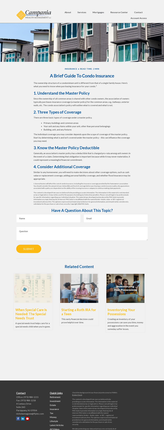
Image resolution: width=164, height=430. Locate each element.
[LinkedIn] (23, 418)
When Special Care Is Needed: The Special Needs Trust (31, 314)
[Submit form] (28, 249)
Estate (53, 405)
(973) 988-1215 (31, 397)
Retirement (55, 397)
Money (53, 417)
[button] (67, 5)
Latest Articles (57, 425)
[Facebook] (18, 418)
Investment (55, 401)
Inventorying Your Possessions (121, 312)
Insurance (54, 409)
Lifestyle (54, 421)
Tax (51, 413)
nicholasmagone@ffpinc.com (30, 413)
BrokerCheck (77, 395)
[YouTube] (27, 418)
